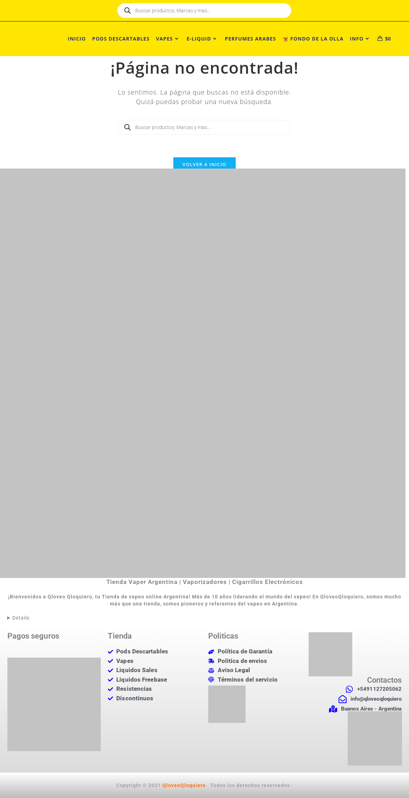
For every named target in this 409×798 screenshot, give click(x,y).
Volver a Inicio (204, 164)
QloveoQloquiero (184, 785)
